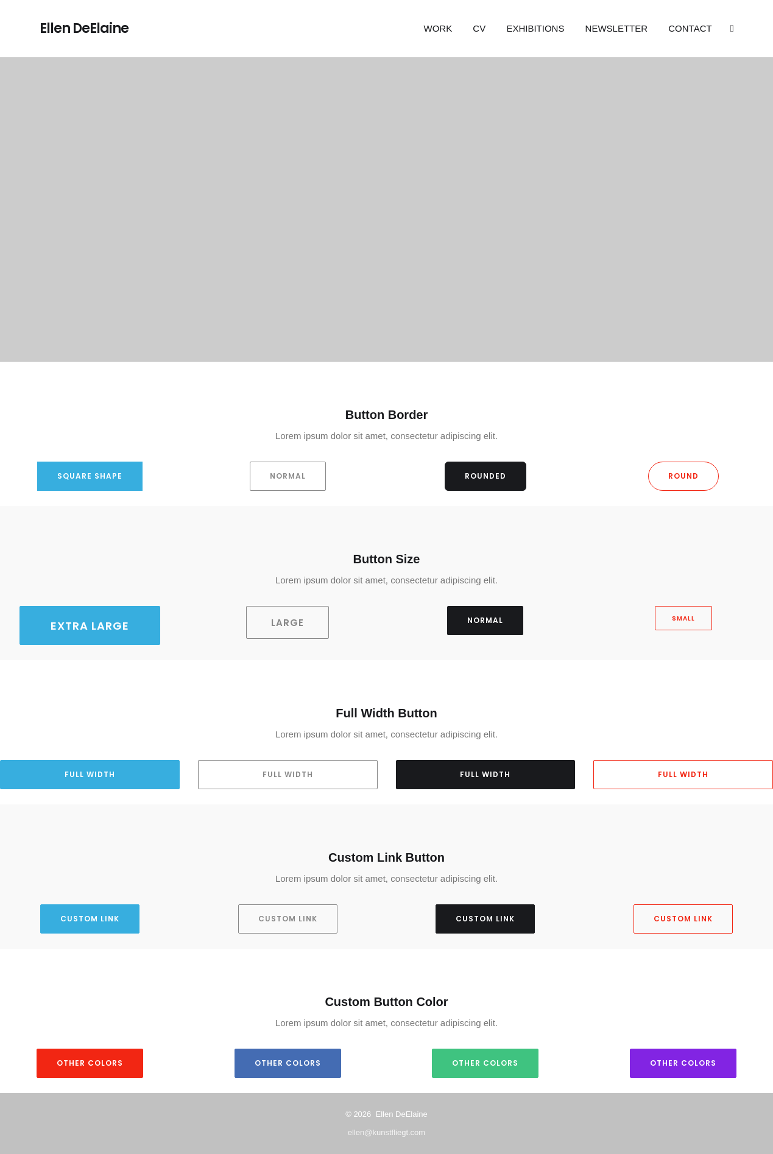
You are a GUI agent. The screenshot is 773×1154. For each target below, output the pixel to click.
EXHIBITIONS (535, 28)
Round (683, 476)
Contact (689, 28)
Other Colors (90, 1063)
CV (479, 28)
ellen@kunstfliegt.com (386, 1132)
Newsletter (616, 28)
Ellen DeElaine (84, 28)
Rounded (485, 476)
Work (438, 28)
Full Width (90, 774)
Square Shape (89, 476)
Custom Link (89, 918)
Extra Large (90, 625)
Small (683, 618)
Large (287, 622)
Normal (288, 476)
